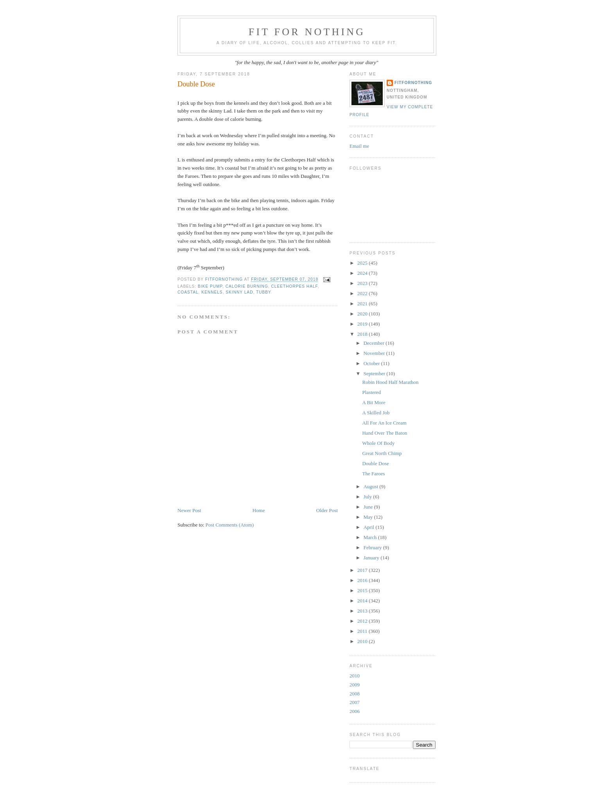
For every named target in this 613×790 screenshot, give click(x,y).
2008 (355, 694)
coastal (188, 292)
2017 (363, 570)
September (375, 373)
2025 (363, 263)
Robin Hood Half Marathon (390, 382)
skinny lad (239, 292)
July (368, 497)
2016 (363, 580)
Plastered (371, 392)
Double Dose (375, 463)
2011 (363, 631)
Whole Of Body (378, 443)
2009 (355, 685)
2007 (355, 702)
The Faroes (373, 474)
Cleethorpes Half (294, 286)
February (373, 547)
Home (259, 510)
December (375, 343)
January (372, 558)
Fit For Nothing (307, 32)
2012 (363, 621)
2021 (363, 303)
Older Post (327, 510)
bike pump (210, 286)
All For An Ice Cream (384, 423)
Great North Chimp (381, 453)
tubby (263, 292)
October (372, 363)
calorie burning (247, 286)
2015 (363, 590)
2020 (363, 314)
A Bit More (373, 402)
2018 (363, 334)
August (372, 486)
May (369, 517)
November (375, 353)
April (370, 527)
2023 (363, 283)
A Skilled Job (375, 413)
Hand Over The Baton (384, 433)
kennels (211, 292)
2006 (355, 711)
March (371, 537)
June (369, 507)
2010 (363, 641)
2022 (363, 293)
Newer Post (189, 510)
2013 (363, 611)
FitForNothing (413, 83)
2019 (363, 324)
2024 (363, 273)
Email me (359, 146)
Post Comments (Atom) (230, 525)
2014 (363, 601)
